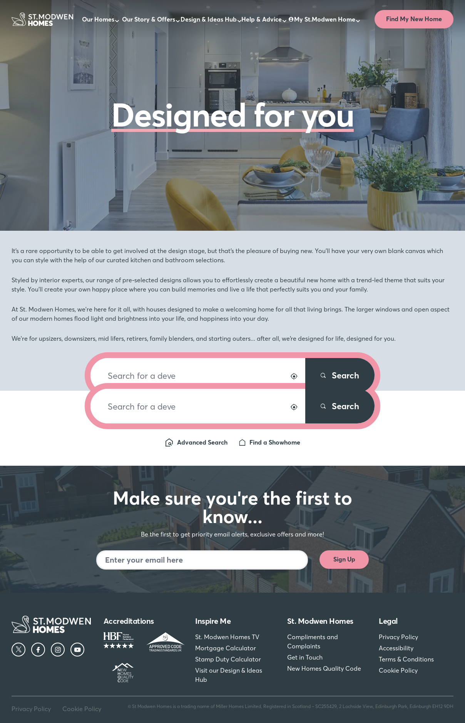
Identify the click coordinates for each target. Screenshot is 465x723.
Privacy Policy (398, 637)
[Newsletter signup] (202, 560)
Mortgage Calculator (225, 648)
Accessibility (396, 648)
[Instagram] (58, 649)
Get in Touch (305, 657)
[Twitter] (18, 649)
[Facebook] (38, 649)
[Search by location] (293, 376)
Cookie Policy (398, 670)
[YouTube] (77, 649)
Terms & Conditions (406, 659)
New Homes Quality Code (324, 668)
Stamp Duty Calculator (228, 659)
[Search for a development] (197, 375)
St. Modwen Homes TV (227, 637)
